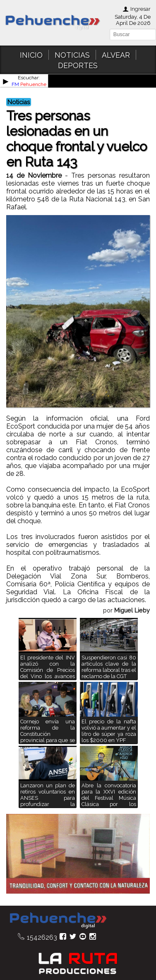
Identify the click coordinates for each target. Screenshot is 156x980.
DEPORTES (78, 65)
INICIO (31, 55)
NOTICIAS (72, 55)
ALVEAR (116, 55)
